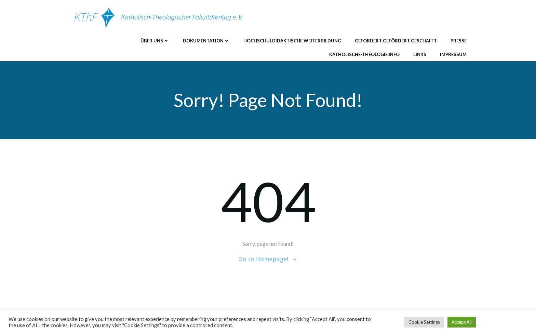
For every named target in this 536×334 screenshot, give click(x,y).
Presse (459, 40)
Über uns (154, 40)
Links (419, 54)
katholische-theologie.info (364, 54)
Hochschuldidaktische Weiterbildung (292, 40)
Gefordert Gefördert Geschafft (396, 40)
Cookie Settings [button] (424, 322)
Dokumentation (206, 40)
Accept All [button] (462, 322)
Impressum (453, 54)
